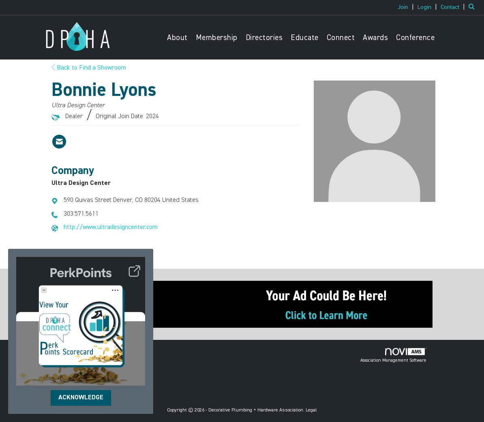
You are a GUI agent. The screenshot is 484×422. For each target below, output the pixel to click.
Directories (264, 38)
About (177, 38)
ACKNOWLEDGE (80, 397)
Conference (415, 38)
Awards (375, 38)
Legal (311, 410)
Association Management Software (393, 355)
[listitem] (407, 7)
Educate (305, 38)
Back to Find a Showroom (88, 68)
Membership (217, 38)
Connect (341, 38)
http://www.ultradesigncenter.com (111, 227)
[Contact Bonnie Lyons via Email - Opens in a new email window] (59, 141)
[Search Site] (473, 7)
